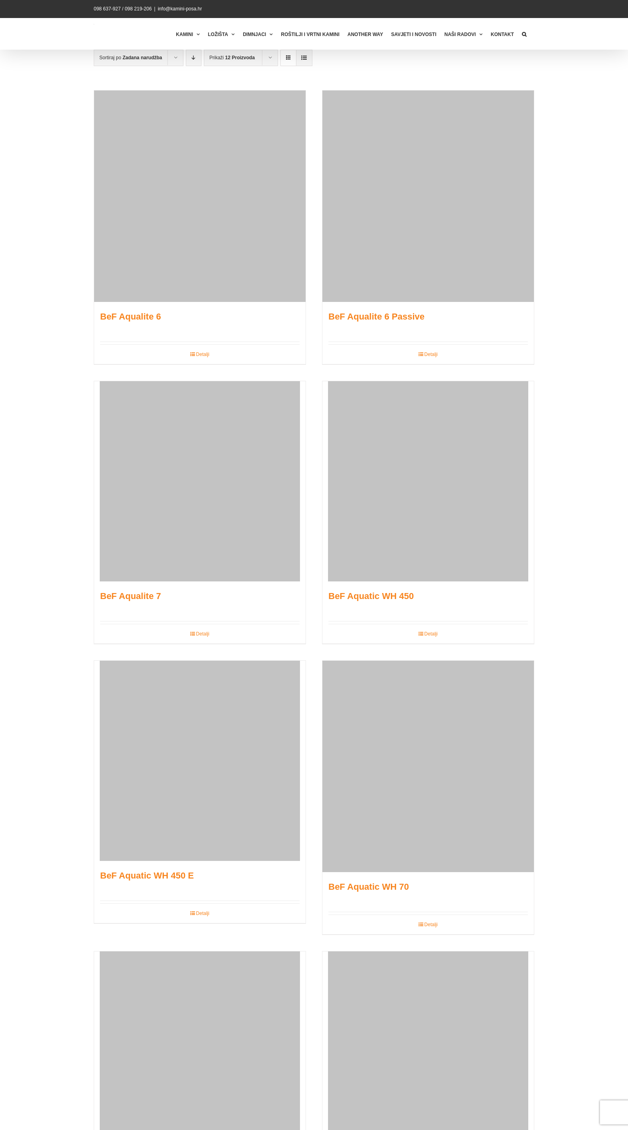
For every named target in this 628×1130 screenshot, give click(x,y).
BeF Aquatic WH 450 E (147, 876)
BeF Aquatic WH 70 (368, 887)
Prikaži (232, 57)
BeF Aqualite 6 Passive (376, 317)
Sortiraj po (130, 57)
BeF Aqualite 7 (130, 596)
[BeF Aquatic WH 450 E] (200, 761)
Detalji (202, 354)
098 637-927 (107, 9)
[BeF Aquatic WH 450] (428, 481)
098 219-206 (138, 9)
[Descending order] (193, 58)
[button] (524, 33)
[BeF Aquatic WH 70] (428, 766)
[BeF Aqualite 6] (200, 196)
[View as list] (304, 58)
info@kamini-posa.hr (180, 9)
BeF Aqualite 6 (130, 317)
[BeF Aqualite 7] (200, 481)
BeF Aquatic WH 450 (371, 596)
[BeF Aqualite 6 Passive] (428, 196)
